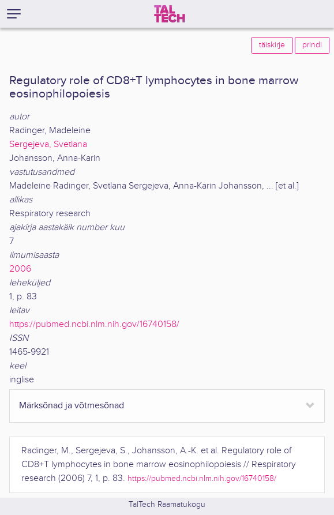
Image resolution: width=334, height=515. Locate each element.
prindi (312, 45)
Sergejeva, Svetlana (48, 144)
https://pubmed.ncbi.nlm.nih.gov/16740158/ (94, 324)
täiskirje (272, 45)
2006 (20, 269)
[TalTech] (169, 14)
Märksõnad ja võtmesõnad (71, 405)
